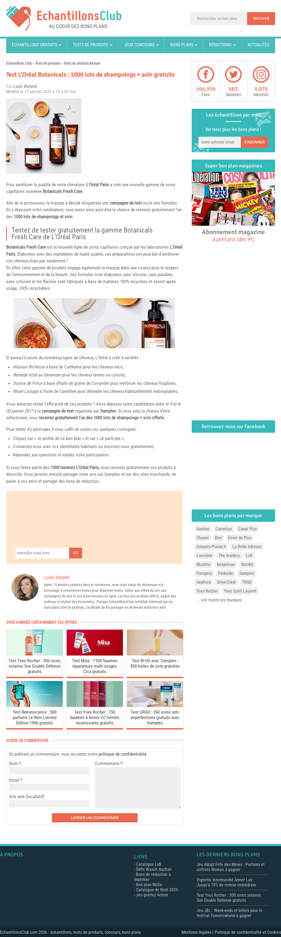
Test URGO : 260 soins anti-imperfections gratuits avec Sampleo (155, 717)
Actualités (258, 44)
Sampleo (169, 203)
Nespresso (226, 564)
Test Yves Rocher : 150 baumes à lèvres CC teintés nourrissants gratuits (94, 717)
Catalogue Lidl (148, 864)
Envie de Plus (239, 537)
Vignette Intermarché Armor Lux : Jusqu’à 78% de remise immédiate (226, 882)
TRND (247, 582)
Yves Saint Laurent (240, 591)
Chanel (203, 537)
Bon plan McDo (149, 884)
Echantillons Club (19, 63)
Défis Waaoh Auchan (154, 869)
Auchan (203, 528)
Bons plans (181, 44)
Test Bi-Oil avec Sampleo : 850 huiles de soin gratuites (155, 663)
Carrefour (224, 528)
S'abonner (254, 142)
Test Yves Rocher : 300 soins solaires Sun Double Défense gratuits (35, 666)
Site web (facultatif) (26, 796)
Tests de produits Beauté (81, 63)
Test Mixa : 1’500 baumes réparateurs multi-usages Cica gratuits (95, 666)
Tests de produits (90, 44)
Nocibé (247, 564)
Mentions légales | (198, 932)
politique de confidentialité (122, 754)
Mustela (204, 564)
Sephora (204, 582)
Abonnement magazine (233, 235)
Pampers (204, 573)
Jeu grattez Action (152, 894)
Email (14, 780)
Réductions (220, 44)
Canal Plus (247, 528)
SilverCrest (226, 582)
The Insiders (229, 555)
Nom (13, 763)
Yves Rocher (207, 591)
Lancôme (204, 555)
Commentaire (108, 763)
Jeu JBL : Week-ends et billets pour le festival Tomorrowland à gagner (229, 913)
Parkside (225, 573)
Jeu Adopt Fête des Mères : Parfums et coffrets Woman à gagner (231, 867)
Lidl (249, 555)
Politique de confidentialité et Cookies (248, 932)
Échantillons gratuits (34, 44)
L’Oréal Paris (97, 184)
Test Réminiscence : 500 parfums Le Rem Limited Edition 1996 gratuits (34, 717)
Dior (218, 537)
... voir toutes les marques (219, 600)
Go (75, 553)
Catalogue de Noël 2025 (157, 889)
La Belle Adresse (247, 546)
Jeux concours (139, 44)
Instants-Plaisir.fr (211, 546)
